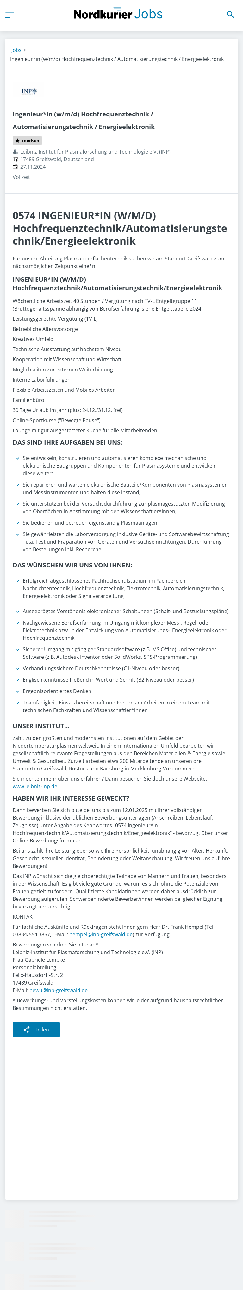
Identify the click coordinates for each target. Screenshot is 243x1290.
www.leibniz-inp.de (35, 786)
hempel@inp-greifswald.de (101, 934)
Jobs (16, 50)
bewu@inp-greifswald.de (58, 990)
